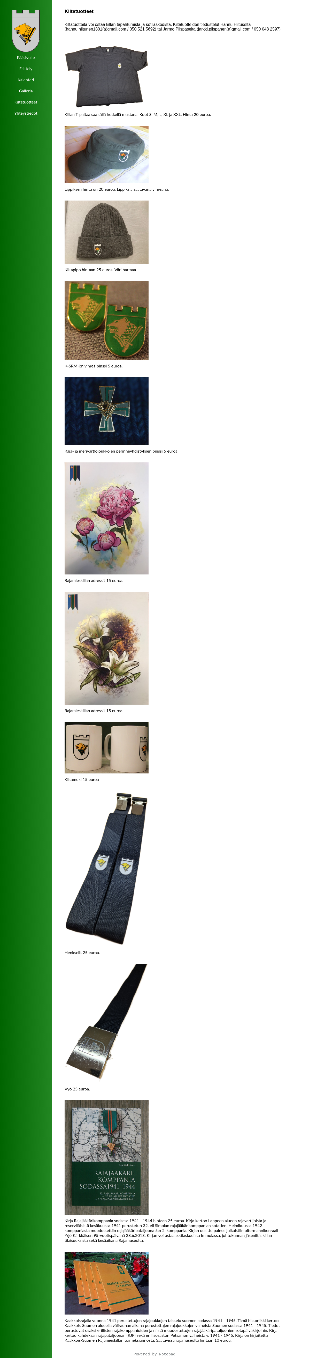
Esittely (25, 68)
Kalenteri (26, 79)
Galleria (26, 90)
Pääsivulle (26, 57)
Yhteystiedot (25, 112)
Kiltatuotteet (25, 101)
